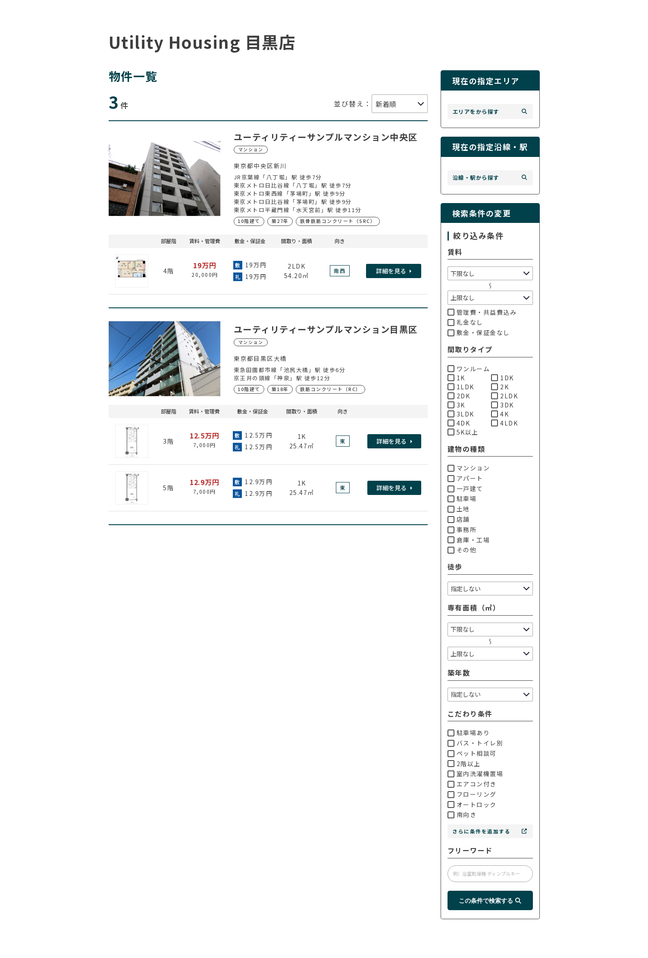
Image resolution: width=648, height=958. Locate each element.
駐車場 (462, 498)
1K (456, 377)
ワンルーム (469, 368)
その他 (462, 549)
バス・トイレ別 (476, 743)
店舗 (459, 519)
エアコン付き (472, 784)
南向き (462, 814)
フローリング (472, 794)
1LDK (461, 386)
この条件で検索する (490, 900)
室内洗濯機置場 (476, 773)
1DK (502, 377)
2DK (459, 395)
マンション (469, 467)
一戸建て (465, 488)
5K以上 (463, 432)
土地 (459, 508)
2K (500, 386)
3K (456, 405)
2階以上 (464, 763)
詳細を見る (391, 270)
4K (500, 414)
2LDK (504, 395)
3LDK (461, 414)
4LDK (504, 423)
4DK (459, 423)
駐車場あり (469, 732)
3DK (502, 405)
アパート (465, 478)
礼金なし (465, 322)
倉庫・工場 (469, 539)
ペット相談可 (472, 753)
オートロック (472, 804)
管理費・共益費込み (482, 312)
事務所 (462, 529)
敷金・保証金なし (479, 332)
